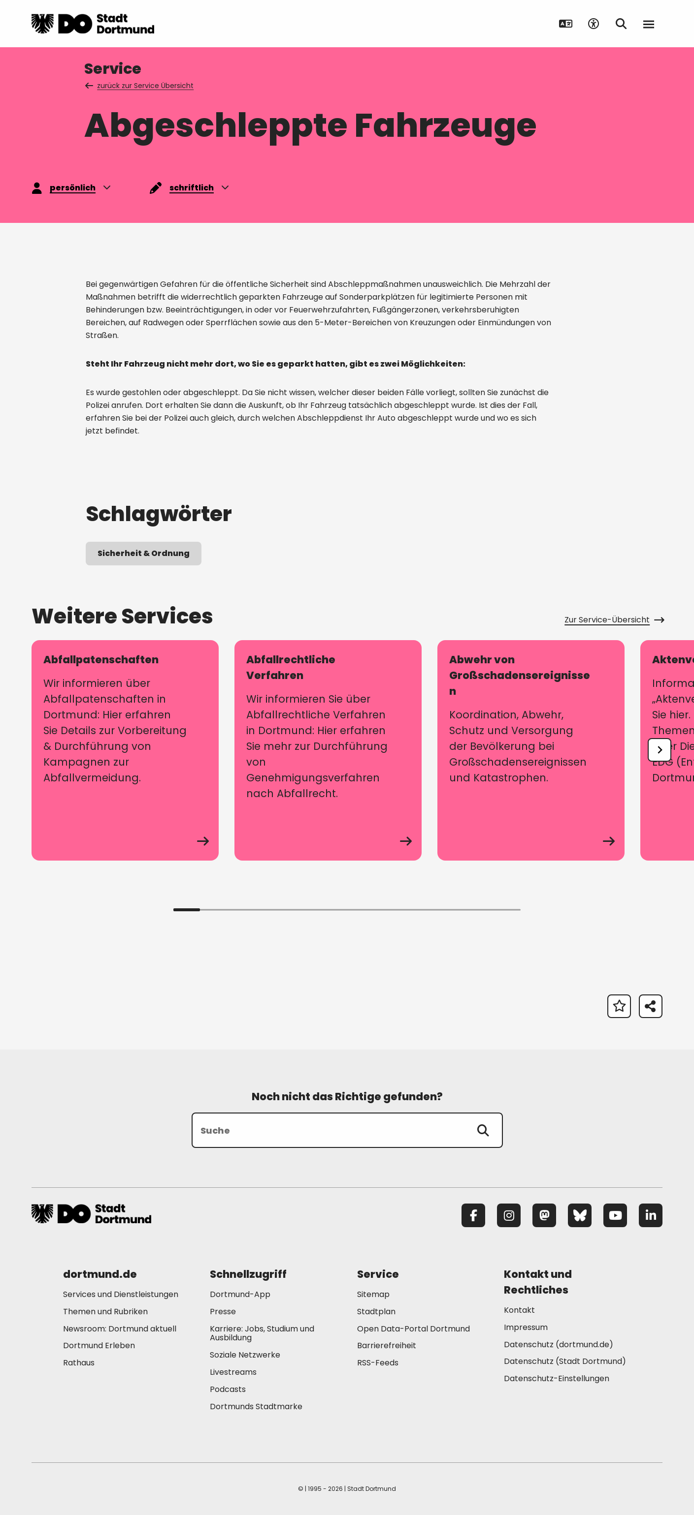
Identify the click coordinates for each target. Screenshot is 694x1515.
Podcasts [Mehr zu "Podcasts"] (228, 1389)
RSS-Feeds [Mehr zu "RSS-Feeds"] (377, 1362)
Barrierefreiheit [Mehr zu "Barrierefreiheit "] (386, 1345)
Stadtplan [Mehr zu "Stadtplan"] (376, 1311)
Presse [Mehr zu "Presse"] (223, 1311)
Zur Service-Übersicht (613, 619)
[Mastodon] (544, 1215)
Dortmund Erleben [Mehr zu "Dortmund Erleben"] (99, 1345)
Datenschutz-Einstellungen (556, 1379)
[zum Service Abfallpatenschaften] (125, 750)
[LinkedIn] (650, 1215)
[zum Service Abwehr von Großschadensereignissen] (531, 750)
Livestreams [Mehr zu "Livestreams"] (233, 1372)
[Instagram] (509, 1215)
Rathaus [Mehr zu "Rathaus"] (79, 1362)
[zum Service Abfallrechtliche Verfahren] (328, 750)
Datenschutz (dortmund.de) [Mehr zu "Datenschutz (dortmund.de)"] (558, 1344)
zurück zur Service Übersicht (140, 86)
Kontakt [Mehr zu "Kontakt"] (519, 1310)
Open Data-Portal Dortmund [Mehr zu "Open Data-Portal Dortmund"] (413, 1328)
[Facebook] (473, 1215)
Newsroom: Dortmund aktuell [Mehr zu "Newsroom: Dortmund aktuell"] (119, 1328)
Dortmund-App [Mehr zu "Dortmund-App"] (240, 1294)
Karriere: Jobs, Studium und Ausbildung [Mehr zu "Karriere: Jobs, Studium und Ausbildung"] (262, 1333)
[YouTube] (615, 1215)
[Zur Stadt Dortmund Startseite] (93, 23)
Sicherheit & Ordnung (144, 553)
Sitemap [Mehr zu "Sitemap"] (373, 1294)
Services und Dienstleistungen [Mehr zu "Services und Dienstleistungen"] (120, 1294)
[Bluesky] (580, 1215)
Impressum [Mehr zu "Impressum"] (526, 1327)
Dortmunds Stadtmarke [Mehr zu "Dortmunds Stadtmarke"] (256, 1406)
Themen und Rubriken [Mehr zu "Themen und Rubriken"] (105, 1311)
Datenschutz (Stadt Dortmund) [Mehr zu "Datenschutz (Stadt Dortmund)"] (565, 1361)
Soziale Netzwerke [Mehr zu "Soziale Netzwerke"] (245, 1354)
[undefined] (659, 750)
